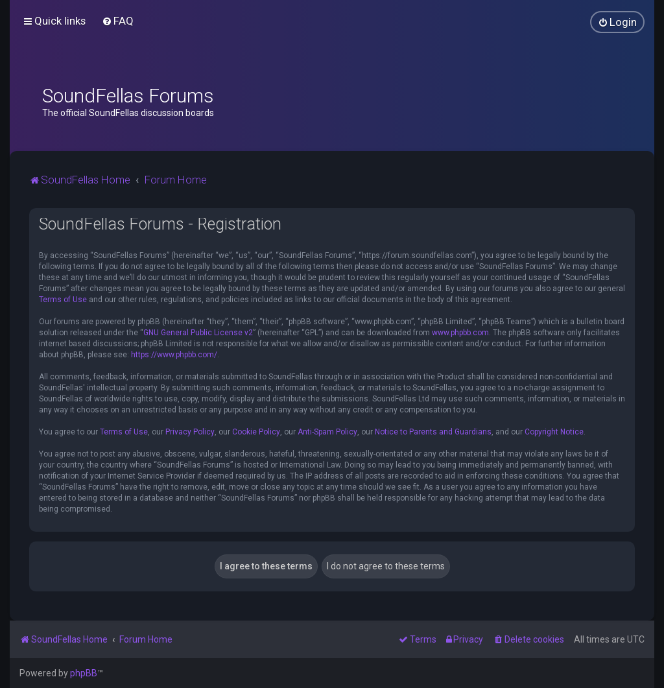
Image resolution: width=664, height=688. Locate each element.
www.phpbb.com (460, 332)
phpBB (83, 673)
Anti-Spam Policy (327, 431)
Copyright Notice (554, 431)
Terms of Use (63, 299)
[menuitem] (118, 20)
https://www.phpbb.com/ (174, 354)
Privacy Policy (190, 431)
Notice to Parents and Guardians (433, 431)
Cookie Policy (256, 431)
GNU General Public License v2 (198, 332)
